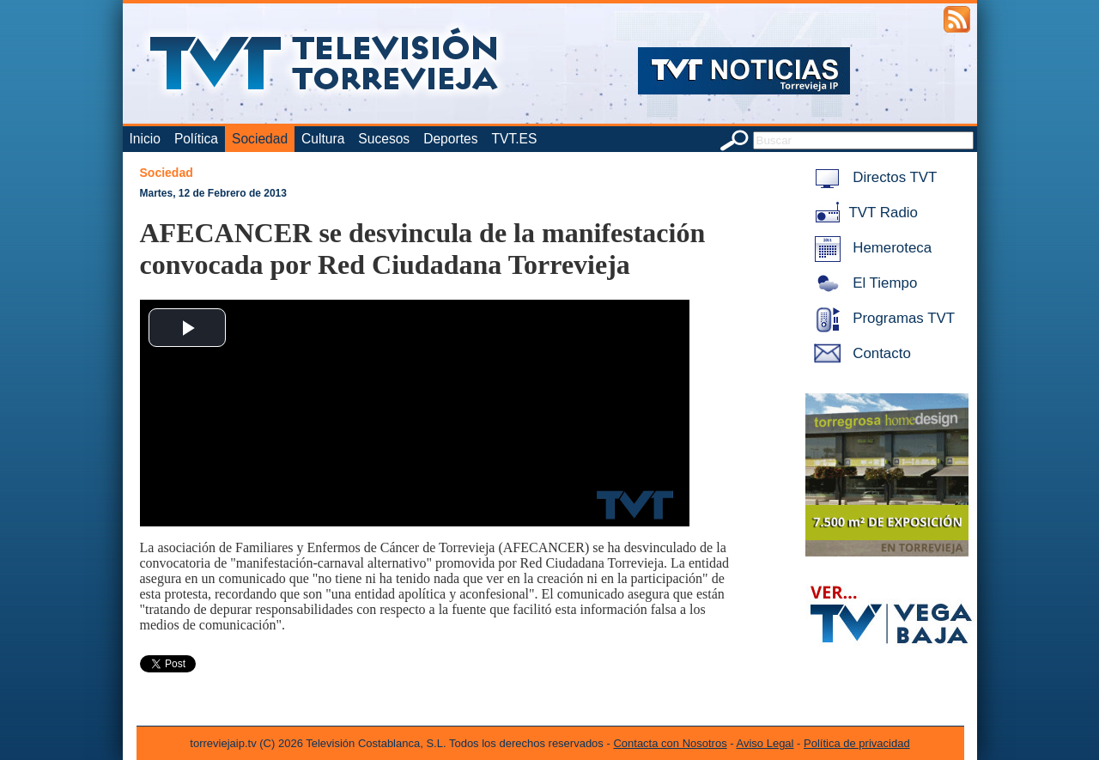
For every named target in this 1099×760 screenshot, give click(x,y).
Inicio (145, 138)
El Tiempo (863, 283)
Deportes (450, 138)
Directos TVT (873, 177)
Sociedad (260, 138)
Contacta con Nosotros (669, 743)
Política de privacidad (857, 743)
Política (196, 138)
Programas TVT (882, 318)
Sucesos (384, 138)
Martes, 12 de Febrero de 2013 (213, 193)
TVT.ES (514, 138)
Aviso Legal (765, 743)
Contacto (859, 353)
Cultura (322, 138)
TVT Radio (863, 212)
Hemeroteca (870, 248)
